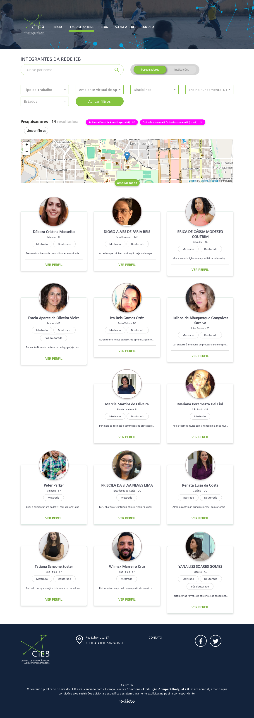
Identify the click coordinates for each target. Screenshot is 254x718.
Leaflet (192, 180)
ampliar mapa (127, 183)
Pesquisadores (150, 69)
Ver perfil (53, 264)
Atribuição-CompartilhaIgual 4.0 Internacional (175, 689)
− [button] (26, 151)
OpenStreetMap (210, 180)
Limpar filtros (36, 130)
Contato (155, 638)
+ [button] (26, 145)
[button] (45, 89)
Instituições (181, 69)
